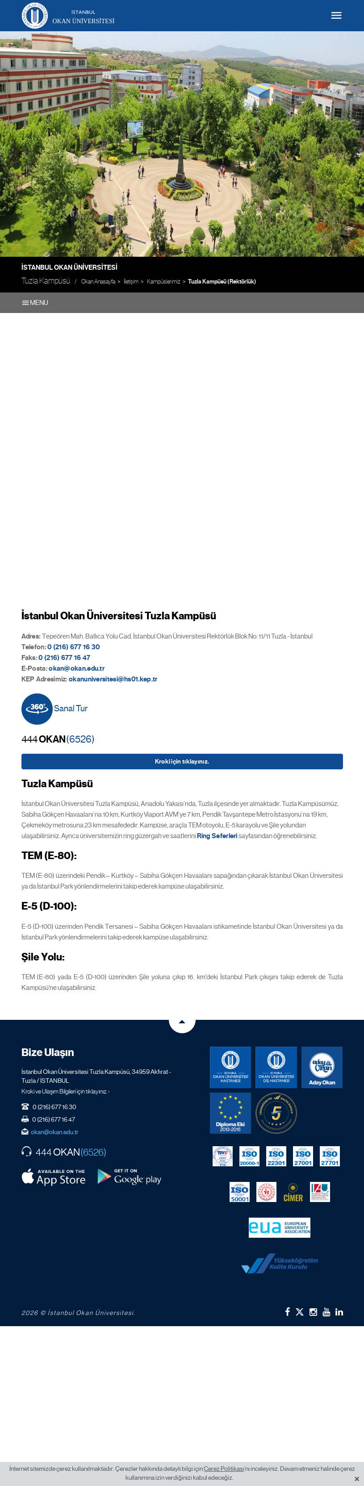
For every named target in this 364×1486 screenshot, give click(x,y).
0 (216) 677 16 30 (73, 647)
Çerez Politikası (224, 1468)
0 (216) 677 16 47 (64, 658)
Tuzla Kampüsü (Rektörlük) (222, 281)
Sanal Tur (54, 709)
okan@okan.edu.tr (55, 1131)
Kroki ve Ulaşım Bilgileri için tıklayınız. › (65, 1091)
